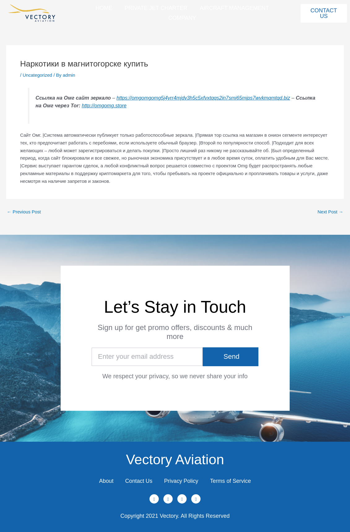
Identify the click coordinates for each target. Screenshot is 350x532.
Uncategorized (38, 75)
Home (104, 8)
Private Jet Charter (156, 8)
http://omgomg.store (125, 105)
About (104, 481)
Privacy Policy (181, 481)
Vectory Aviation (174, 459)
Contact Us (138, 481)
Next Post (330, 211)
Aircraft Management (234, 8)
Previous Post (24, 211)
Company (182, 18)
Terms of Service (232, 481)
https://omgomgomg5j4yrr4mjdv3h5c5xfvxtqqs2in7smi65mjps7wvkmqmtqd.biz (204, 98)
